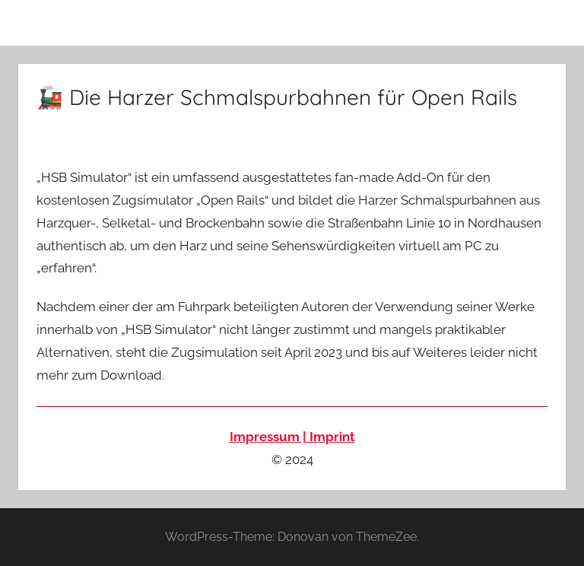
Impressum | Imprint (292, 436)
